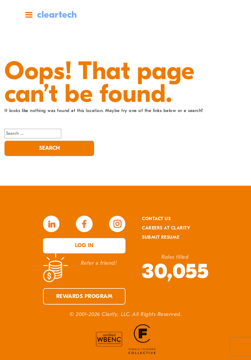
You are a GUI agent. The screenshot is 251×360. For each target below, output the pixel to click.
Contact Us (156, 218)
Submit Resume (161, 237)
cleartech (57, 14)
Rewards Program (84, 296)
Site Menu (29, 15)
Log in (84, 245)
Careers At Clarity (166, 228)
